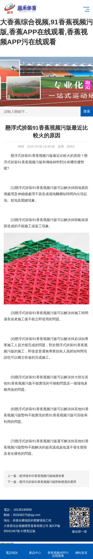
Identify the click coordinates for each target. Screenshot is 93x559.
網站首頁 (81, 550)
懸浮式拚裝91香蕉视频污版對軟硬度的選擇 (47, 482)
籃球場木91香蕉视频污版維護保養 (41, 476)
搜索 (86, 111)
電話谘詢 (11, 550)
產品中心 (35, 550)
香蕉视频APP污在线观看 (58, 551)
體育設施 (29, 531)
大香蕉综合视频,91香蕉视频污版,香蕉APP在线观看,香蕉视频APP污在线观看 (46, 32)
